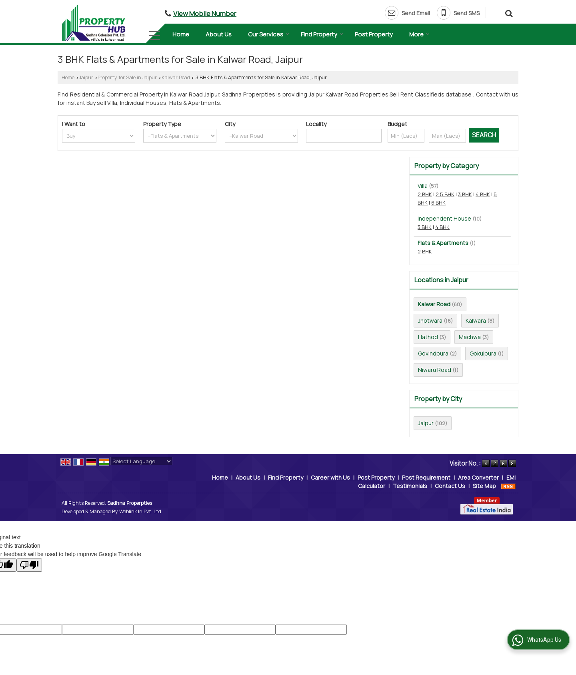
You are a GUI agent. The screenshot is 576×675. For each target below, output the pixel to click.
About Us (219, 34)
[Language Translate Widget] (141, 461)
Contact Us (450, 486)
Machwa (470, 337)
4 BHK (483, 194)
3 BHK (465, 194)
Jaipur (86, 77)
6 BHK (438, 202)
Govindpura (433, 353)
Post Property (374, 34)
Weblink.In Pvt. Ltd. (140, 511)
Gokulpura (483, 353)
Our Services (268, 34)
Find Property (322, 34)
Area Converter (478, 477)
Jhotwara (430, 320)
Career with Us (330, 477)
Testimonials (410, 486)
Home (180, 34)
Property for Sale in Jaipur (127, 77)
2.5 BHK (445, 194)
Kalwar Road (176, 77)
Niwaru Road (434, 370)
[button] (204, 13)
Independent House (444, 218)
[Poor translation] (29, 565)
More (419, 34)
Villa (423, 185)
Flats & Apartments (443, 243)
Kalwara (476, 320)
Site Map (484, 486)
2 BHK (425, 194)
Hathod (428, 337)
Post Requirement (426, 477)
